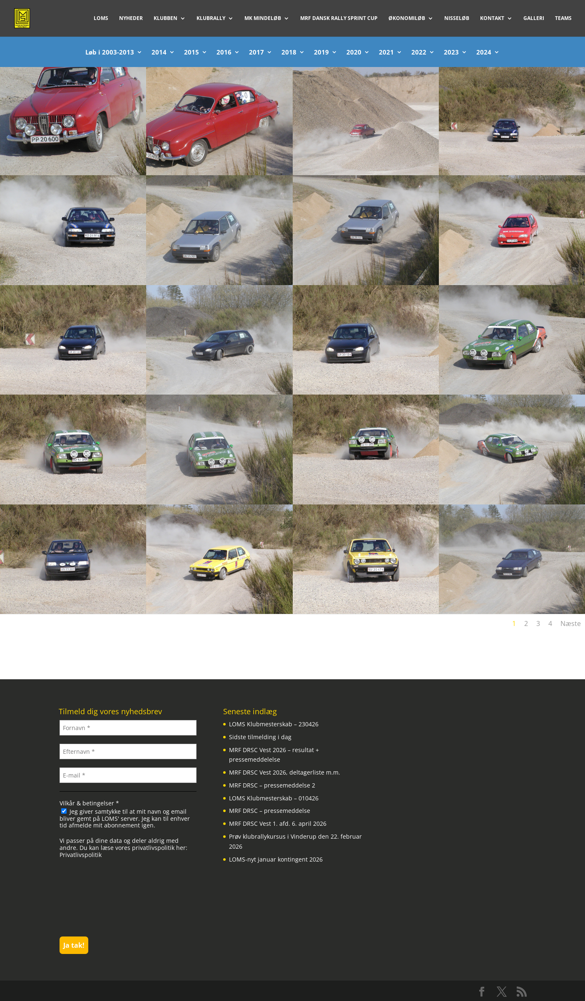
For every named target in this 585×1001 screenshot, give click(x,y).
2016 (224, 52)
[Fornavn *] (128, 727)
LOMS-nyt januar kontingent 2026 (276, 859)
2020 (353, 52)
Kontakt (492, 18)
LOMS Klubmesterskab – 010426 (274, 798)
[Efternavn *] (128, 751)
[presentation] (94, 896)
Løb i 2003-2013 (109, 52)
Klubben (165, 18)
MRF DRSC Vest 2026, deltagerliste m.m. (284, 772)
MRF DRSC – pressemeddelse (269, 811)
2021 (386, 52)
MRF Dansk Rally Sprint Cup (339, 18)
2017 (256, 52)
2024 (483, 52)
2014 (159, 52)
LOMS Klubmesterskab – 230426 (274, 724)
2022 (418, 52)
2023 (451, 52)
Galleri (533, 18)
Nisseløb (456, 18)
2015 (191, 52)
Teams (563, 18)
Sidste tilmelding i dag (260, 737)
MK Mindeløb (262, 18)
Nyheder (131, 18)
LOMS (101, 18)
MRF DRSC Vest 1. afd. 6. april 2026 (277, 823)
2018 (288, 52)
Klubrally (211, 18)
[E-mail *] (128, 775)
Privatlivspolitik (81, 855)
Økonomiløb (406, 18)
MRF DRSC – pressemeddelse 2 (272, 785)
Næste (570, 623)
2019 (321, 52)
